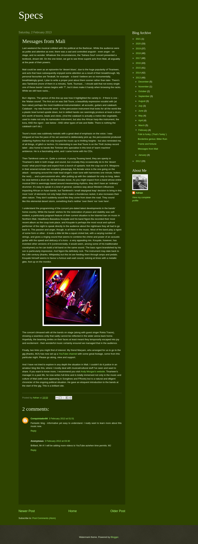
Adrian (139, 193)
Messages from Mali (148, 148)
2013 (138, 77)
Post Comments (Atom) (44, 518)
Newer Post (27, 511)
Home (72, 511)
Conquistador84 (39, 418)
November (143, 86)
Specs (31, 15)
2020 (138, 43)
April (140, 120)
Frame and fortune (147, 144)
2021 (138, 39)
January (142, 155)
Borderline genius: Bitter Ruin (152, 139)
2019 (138, 48)
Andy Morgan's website (93, 371)
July (140, 106)
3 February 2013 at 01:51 (61, 418)
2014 (138, 72)
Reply (33, 430)
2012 (138, 161)
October (142, 91)
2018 (138, 53)
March (141, 125)
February (143, 130)
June (141, 110)
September (144, 96)
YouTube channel (68, 353)
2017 (138, 58)
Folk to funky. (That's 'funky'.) (152, 134)
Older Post (117, 511)
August (142, 101)
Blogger (114, 537)
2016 (138, 63)
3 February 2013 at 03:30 (57, 441)
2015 (138, 67)
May (140, 115)
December (143, 81)
